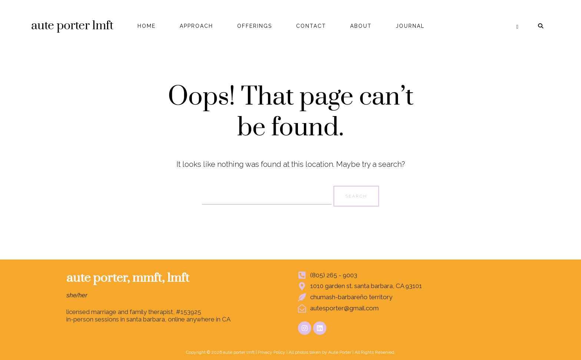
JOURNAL (410, 26)
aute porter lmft (72, 25)
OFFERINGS (254, 26)
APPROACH (196, 26)
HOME (146, 26)
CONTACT (311, 26)
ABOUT (361, 26)
